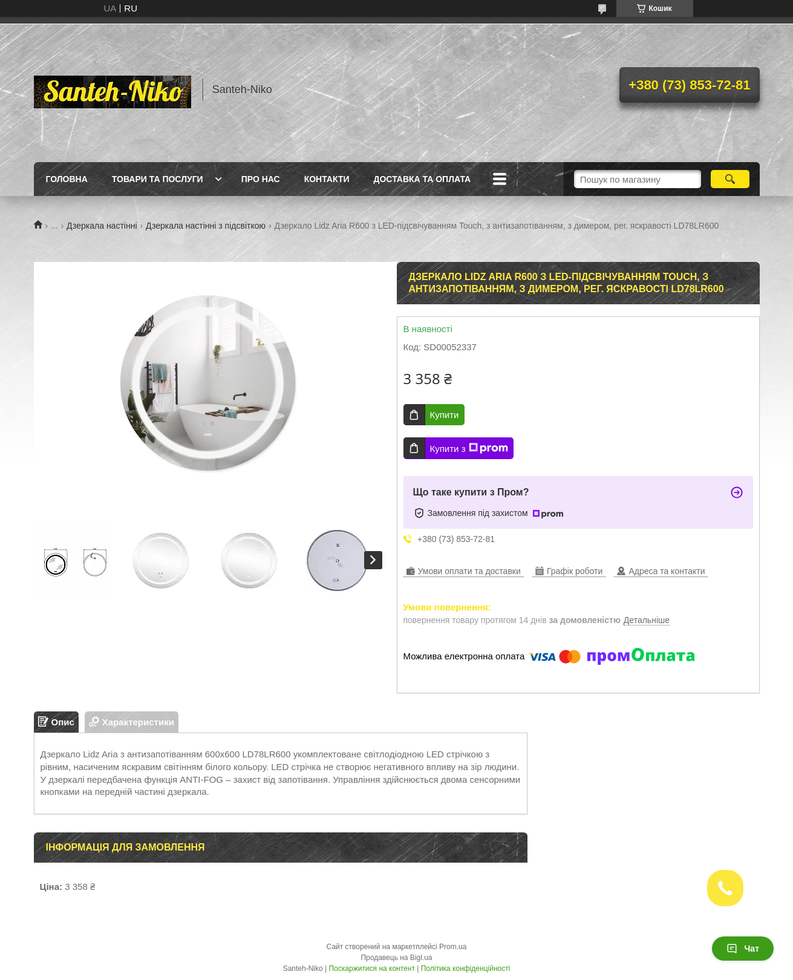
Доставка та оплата (422, 179)
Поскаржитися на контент (371, 968)
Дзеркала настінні (102, 225)
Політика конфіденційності (466, 968)
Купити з (469, 448)
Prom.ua (452, 946)
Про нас (260, 179)
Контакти (327, 179)
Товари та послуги (157, 179)
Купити (444, 415)
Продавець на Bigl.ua (396, 957)
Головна (67, 179)
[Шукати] (730, 179)
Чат (742, 948)
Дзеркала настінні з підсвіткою (206, 225)
